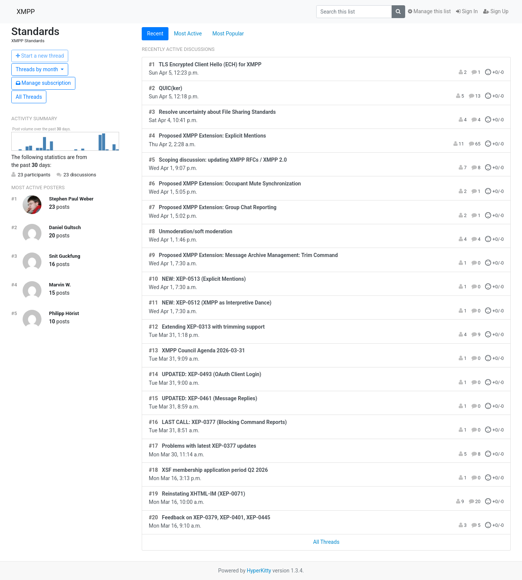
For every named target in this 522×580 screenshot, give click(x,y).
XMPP (26, 11)
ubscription (43, 83)
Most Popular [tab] (228, 34)
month (38, 69)
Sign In (467, 11)
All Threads (29, 97)
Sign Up (495, 11)
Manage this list (429, 11)
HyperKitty (259, 571)
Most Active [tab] (188, 34)
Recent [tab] (155, 34)
